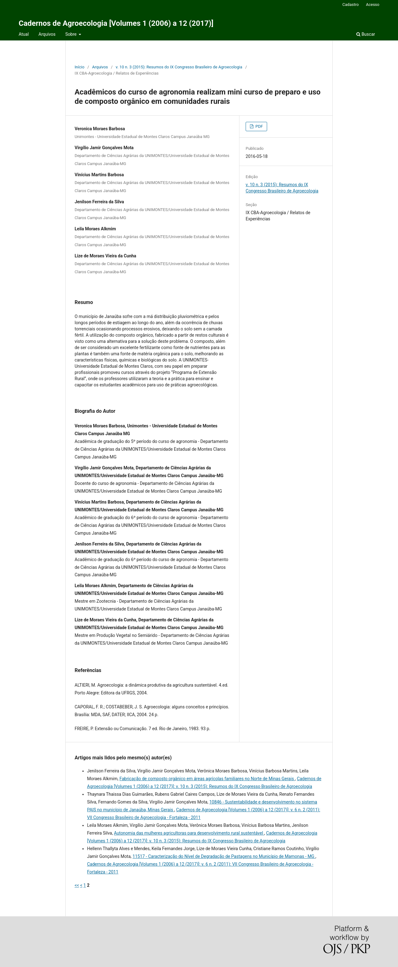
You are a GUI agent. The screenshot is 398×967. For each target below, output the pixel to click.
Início (79, 67)
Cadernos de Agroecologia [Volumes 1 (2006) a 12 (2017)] (116, 23)
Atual (24, 34)
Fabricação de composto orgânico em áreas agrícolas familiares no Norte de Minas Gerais (207, 778)
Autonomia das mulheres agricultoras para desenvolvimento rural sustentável (189, 833)
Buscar (365, 34)
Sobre (71, 34)
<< (77, 885)
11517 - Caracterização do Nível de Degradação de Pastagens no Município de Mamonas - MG (223, 856)
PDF (258, 126)
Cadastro (350, 4)
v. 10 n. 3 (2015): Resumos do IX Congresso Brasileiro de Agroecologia (179, 67)
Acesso (372, 4)
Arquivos (47, 34)
